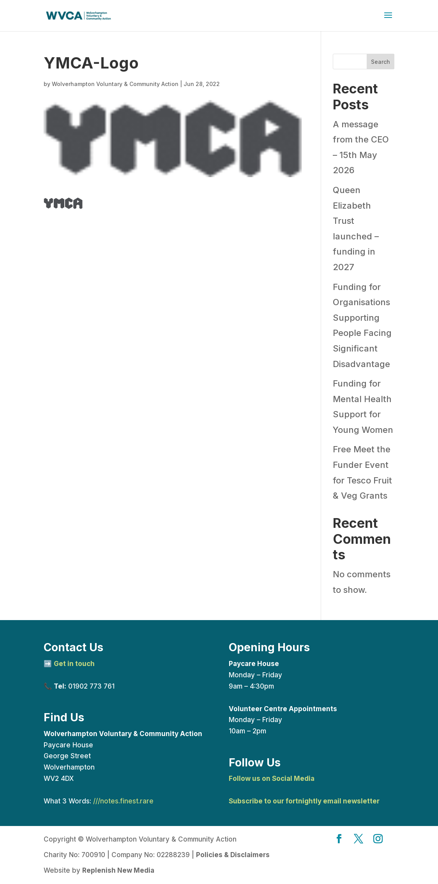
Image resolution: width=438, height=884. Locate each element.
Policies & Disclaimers (233, 855)
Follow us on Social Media (271, 778)
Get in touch (74, 664)
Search (380, 61)
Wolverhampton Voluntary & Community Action (115, 84)
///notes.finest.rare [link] (123, 801)
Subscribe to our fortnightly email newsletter (304, 801)
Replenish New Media (118, 870)
